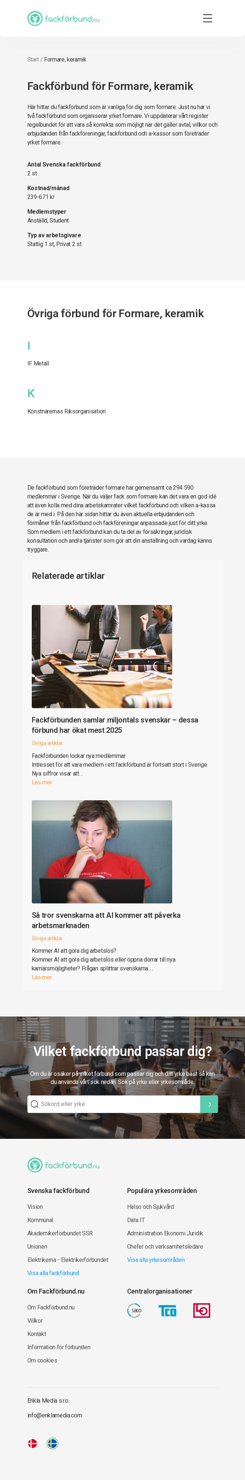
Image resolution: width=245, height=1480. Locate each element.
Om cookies (42, 1360)
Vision (35, 1206)
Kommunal (40, 1220)
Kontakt (36, 1333)
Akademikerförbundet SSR (60, 1233)
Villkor (35, 1320)
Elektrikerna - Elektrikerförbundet (67, 1259)
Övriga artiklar (47, 743)
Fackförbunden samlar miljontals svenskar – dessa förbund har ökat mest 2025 (115, 725)
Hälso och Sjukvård (150, 1206)
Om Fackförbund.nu (51, 1307)
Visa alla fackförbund (53, 1273)
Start (33, 59)
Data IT (136, 1220)
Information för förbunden (59, 1347)
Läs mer (42, 782)
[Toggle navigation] (207, 18)
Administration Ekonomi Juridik (165, 1233)
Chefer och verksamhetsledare (165, 1246)
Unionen (37, 1246)
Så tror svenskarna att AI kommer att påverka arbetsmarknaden (106, 920)
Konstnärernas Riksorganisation (66, 411)
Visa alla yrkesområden (156, 1259)
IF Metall (38, 363)
